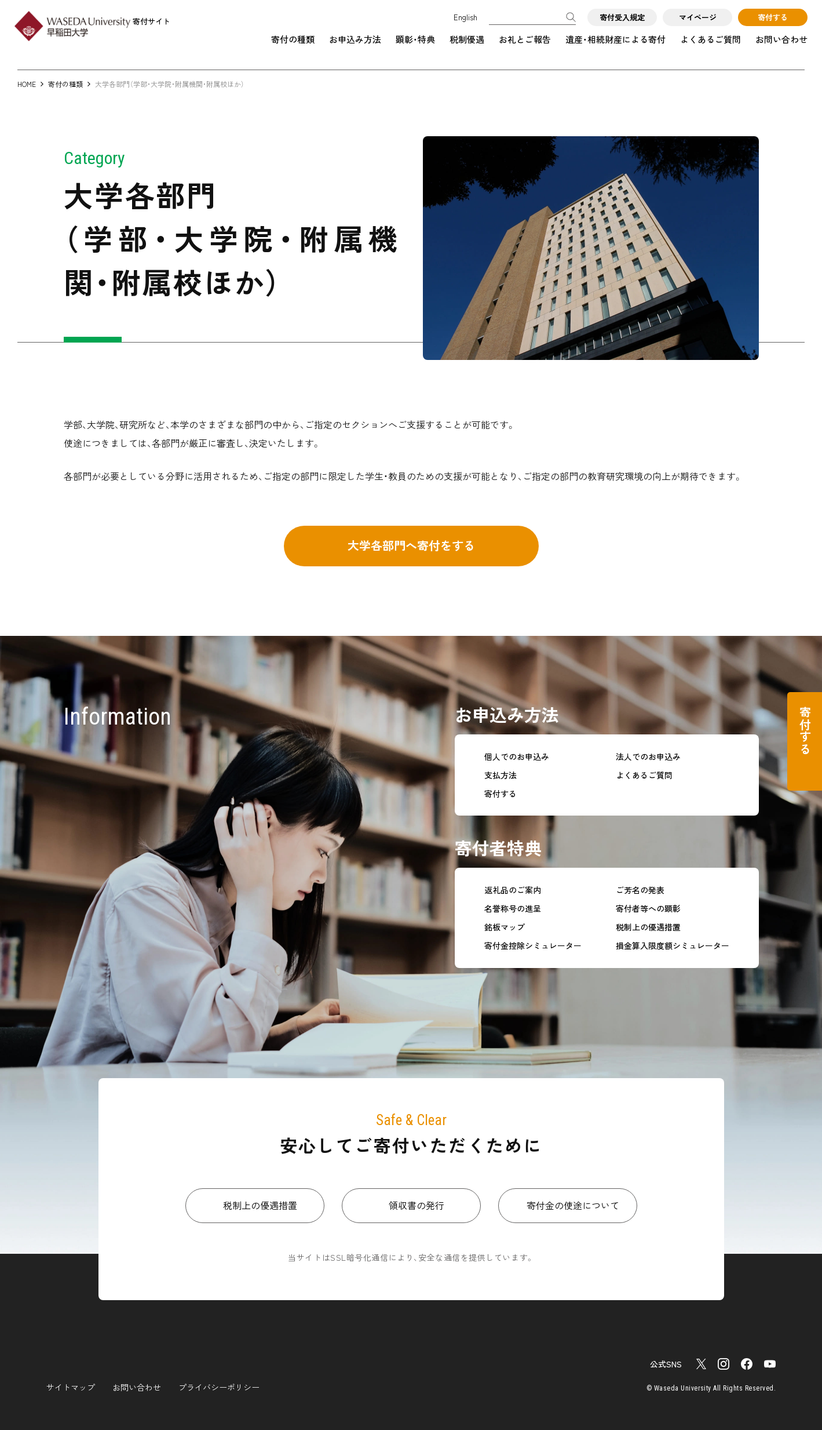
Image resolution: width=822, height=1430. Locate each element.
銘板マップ (504, 927)
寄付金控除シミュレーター (533, 946)
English (465, 17)
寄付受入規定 (622, 17)
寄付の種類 (293, 39)
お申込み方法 (355, 39)
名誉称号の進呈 (512, 909)
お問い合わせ (781, 39)
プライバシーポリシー (219, 1387)
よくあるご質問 (710, 39)
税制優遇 (467, 39)
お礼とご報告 (525, 39)
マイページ (698, 17)
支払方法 (500, 775)
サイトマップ (70, 1387)
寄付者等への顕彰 (648, 909)
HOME (26, 84)
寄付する (773, 17)
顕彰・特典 (415, 39)
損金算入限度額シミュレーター (672, 946)
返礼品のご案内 (512, 890)
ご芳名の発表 (640, 890)
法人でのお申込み (648, 757)
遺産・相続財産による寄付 (615, 39)
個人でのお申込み (516, 757)
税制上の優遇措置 (648, 927)
